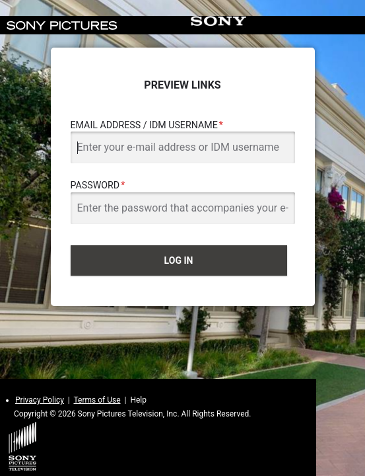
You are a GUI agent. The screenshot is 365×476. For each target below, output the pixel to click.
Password (95, 185)
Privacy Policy (39, 400)
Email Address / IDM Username (144, 125)
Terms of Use (96, 400)
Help (138, 400)
